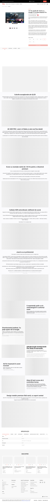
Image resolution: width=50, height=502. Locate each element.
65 (40, 39)
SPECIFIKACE (10, 48)
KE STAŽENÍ (15, 48)
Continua (45, 1)
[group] (14, 17)
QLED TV (3, 486)
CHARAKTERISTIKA (4, 48)
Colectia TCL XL (4, 483)
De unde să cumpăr (38, 45)
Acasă (3, 6)
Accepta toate (35, 500)
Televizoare (5, 6)
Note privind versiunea (33, 484)
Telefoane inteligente (14, 486)
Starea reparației (23, 489)
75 (37, 39)
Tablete (12, 487)
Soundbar (3, 493)
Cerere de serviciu (23, 488)
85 (33, 39)
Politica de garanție (23, 483)
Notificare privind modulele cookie (26, 500)
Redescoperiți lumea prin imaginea (5, 485)
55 (44, 39)
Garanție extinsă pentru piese (24, 484)
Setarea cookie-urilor (45, 500)
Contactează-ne (32, 483)
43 (33, 41)
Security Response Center (33, 492)
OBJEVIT (19, 48)
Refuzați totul (40, 500)
